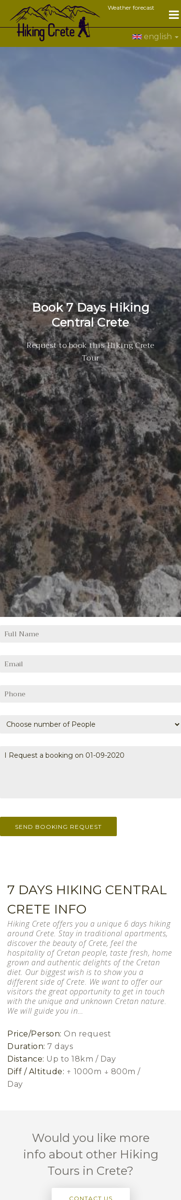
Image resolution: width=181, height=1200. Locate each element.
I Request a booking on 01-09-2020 (90, 739)
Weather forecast (131, 7)
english (155, 36)
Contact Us (90, 1165)
